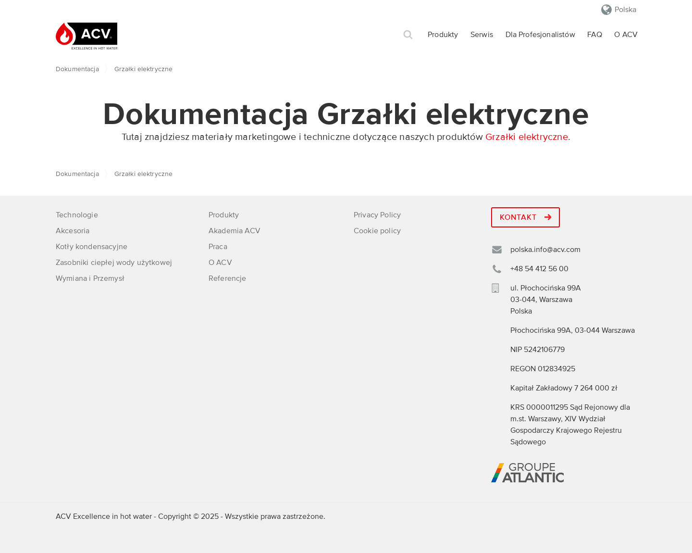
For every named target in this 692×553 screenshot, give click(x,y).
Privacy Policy (377, 215)
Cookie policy (377, 231)
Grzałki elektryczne (526, 137)
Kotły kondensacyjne (91, 246)
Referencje (228, 278)
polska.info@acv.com (545, 249)
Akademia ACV (234, 231)
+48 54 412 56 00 (539, 269)
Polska (625, 9)
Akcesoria (72, 231)
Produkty (443, 34)
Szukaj (408, 34)
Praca (218, 246)
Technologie (77, 215)
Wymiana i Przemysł (90, 278)
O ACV (626, 34)
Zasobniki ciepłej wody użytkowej (114, 262)
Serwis (481, 34)
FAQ (594, 34)
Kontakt (525, 217)
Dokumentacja (77, 69)
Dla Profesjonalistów (540, 34)
